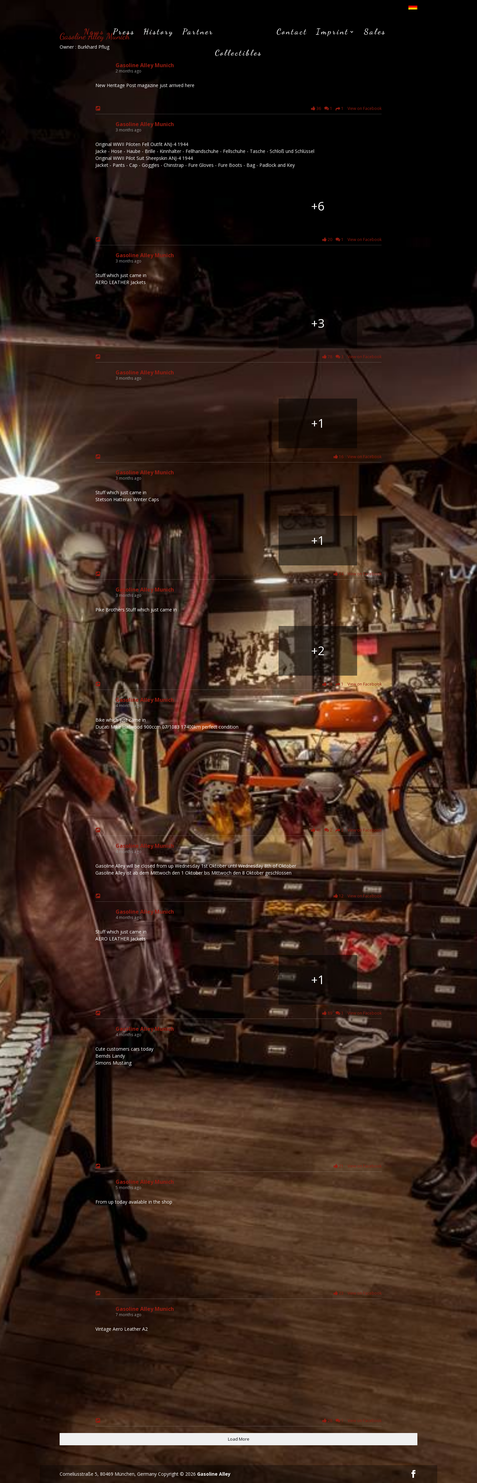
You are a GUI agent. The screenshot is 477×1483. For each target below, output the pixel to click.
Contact (266, 31)
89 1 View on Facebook (351, 1013)
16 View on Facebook (356, 456)
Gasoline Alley (214, 1474)
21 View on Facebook (356, 1166)
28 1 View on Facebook (351, 684)
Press (101, 31)
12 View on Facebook (356, 896)
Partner (175, 31)
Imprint (306, 31)
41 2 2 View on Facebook (345, 830)
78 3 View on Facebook (351, 356)
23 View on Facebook (356, 1293)
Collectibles (392, 31)
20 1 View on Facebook (351, 239)
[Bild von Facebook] (159, 206)
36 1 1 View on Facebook (345, 109)
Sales (349, 31)
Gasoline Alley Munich (145, 65)
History (136, 31)
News (71, 31)
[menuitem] (412, 9)
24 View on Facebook (356, 574)
